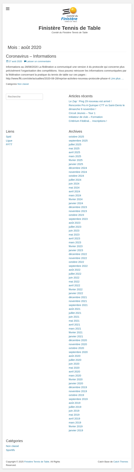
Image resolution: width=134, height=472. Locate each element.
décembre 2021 (78, 297)
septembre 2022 (78, 265)
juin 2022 (74, 277)
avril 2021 (74, 324)
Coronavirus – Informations (31, 56)
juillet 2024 (75, 179)
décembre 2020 (78, 340)
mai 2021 (74, 320)
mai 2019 (74, 414)
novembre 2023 (78, 211)
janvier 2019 (76, 430)
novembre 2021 (78, 301)
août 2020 (74, 355)
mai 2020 (74, 367)
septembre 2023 (78, 218)
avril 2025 (74, 152)
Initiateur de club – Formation (86, 116)
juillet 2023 (75, 226)
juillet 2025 (75, 144)
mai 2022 (74, 281)
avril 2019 (74, 418)
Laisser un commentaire (39, 61)
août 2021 (74, 308)
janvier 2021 (76, 336)
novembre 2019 (78, 391)
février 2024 (76, 199)
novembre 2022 (78, 258)
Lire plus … (117, 78)
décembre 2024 (78, 167)
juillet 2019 (75, 406)
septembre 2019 (78, 399)
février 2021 (76, 332)
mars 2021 (75, 328)
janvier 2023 (76, 250)
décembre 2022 (78, 254)
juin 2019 (74, 410)
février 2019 (76, 426)
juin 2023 (74, 230)
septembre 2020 (78, 352)
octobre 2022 (76, 261)
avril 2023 (74, 238)
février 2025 (76, 160)
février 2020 (76, 379)
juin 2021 (74, 316)
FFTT (9, 144)
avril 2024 (74, 191)
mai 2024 (74, 187)
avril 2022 (74, 285)
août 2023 (74, 222)
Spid (8, 136)
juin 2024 (74, 183)
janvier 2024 (76, 203)
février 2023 (76, 246)
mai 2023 (74, 234)
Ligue (9, 140)
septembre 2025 (78, 140)
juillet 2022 (75, 273)
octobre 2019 (76, 395)
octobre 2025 (76, 136)
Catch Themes (120, 461)
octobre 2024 (76, 175)
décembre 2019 (78, 387)
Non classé (23, 84)
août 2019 (74, 402)
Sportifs (10, 450)
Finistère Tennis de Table (70, 28)
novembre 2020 (78, 344)
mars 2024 (75, 195)
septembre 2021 (78, 305)
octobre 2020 (76, 348)
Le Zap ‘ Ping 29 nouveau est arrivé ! (90, 101)
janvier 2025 (76, 164)
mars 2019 (75, 422)
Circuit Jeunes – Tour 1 (82, 113)
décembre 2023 (78, 207)
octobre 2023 (76, 214)
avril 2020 (74, 371)
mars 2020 (75, 375)
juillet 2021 (75, 312)
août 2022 (74, 269)
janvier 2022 (76, 293)
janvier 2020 (76, 383)
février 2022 (76, 289)
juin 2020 (74, 363)
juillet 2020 (75, 359)
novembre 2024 (78, 171)
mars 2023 (75, 242)
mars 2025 (75, 156)
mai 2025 (74, 148)
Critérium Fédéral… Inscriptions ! (88, 120)
